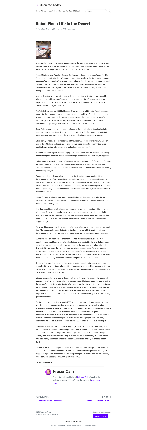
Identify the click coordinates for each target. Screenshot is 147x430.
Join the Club (67, 11)
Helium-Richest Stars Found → (99, 401)
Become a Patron (100, 416)
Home (38, 11)
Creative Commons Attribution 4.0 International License (81, 425)
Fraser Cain (41, 29)
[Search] (109, 11)
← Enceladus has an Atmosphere (49, 401)
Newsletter (58, 11)
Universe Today (49, 5)
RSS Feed (76, 11)
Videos (43, 11)
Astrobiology (71, 29)
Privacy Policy (77, 422)
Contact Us (68, 422)
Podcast (50, 11)
